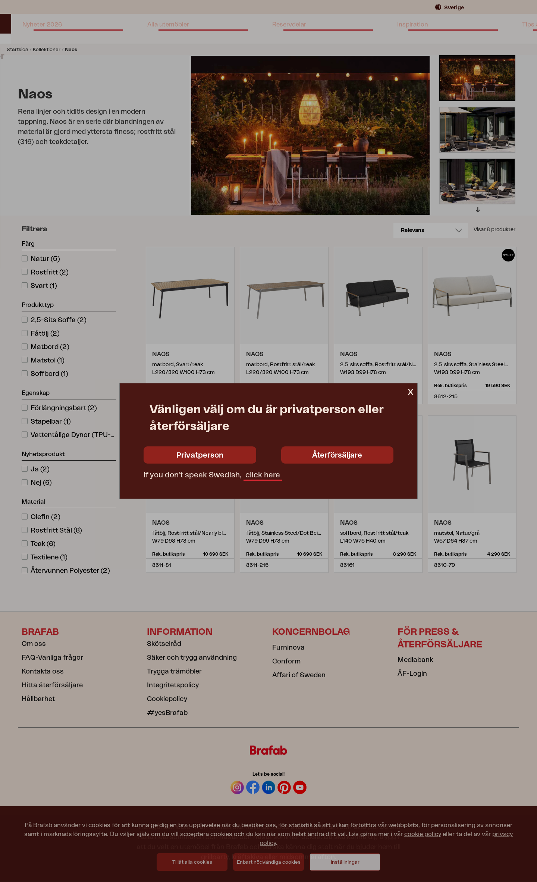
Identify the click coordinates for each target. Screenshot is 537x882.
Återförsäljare (337, 455)
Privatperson (199, 455)
